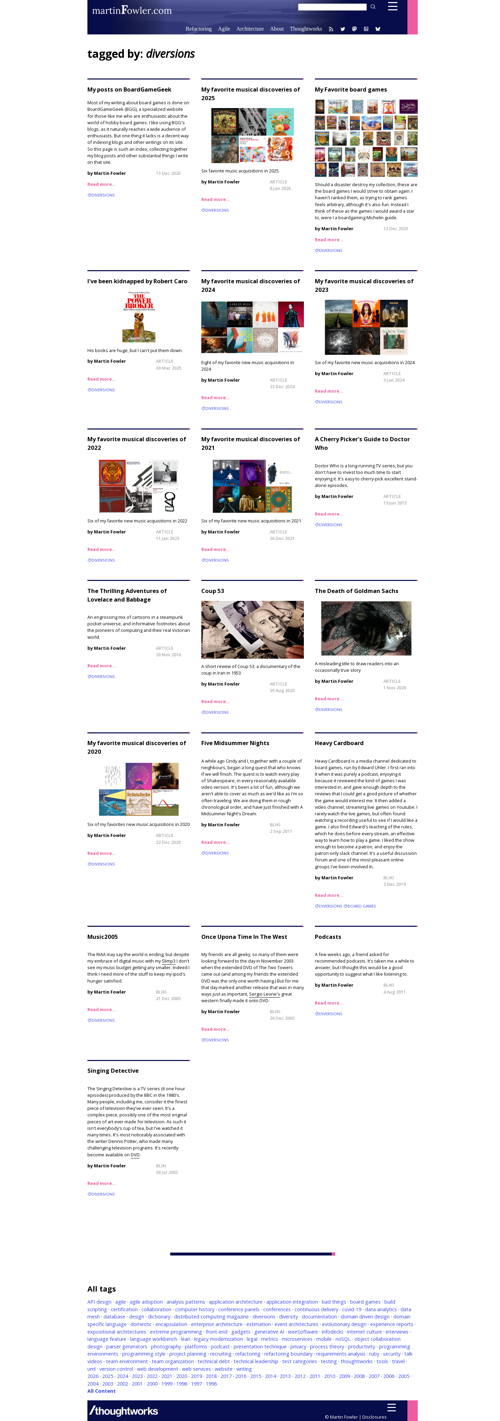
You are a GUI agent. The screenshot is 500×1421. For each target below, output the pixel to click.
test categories (299, 1361)
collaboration (156, 1309)
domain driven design (365, 1316)
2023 (137, 1376)
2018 (211, 1376)
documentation (319, 1316)
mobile (324, 1339)
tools (382, 1361)
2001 (137, 1383)
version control (116, 1369)
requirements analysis (340, 1353)
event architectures (296, 1324)
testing (329, 1361)
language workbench (153, 1339)
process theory (327, 1346)
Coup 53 (212, 591)
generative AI (269, 1331)
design (136, 1316)
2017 (226, 1376)
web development (157, 1369)
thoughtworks (357, 1361)
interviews (397, 1331)
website (224, 1369)
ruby (374, 1353)
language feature (106, 1339)
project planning (187, 1353)
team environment (127, 1361)
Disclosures (374, 1417)
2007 (374, 1376)
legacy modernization (218, 1339)
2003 (107, 1383)
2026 (92, 1376)
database (114, 1316)
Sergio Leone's (264, 994)
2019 (196, 1376)
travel (398, 1361)
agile (120, 1301)
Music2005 (102, 937)
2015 (255, 1376)
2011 (314, 1376)
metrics (269, 1339)
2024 (122, 1376)
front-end (216, 1331)
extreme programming (176, 1331)
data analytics (381, 1309)
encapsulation (171, 1324)
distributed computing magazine (211, 1316)
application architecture (236, 1301)
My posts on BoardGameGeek (129, 89)
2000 (152, 1383)
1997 (196, 1383)
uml (91, 1369)
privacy (298, 1346)
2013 (285, 1376)
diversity (288, 1316)
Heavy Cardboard (339, 743)
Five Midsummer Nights (235, 743)
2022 (152, 1376)
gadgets (241, 1331)
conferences (277, 1309)
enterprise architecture (217, 1324)
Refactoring (199, 29)
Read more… (101, 184)
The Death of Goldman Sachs (356, 591)
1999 (166, 1383)
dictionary (159, 1316)
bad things (334, 1301)
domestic (141, 1324)
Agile (224, 29)
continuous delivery (316, 1309)
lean (185, 1339)
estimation (258, 1324)
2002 (122, 1383)
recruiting (221, 1353)
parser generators (126, 1346)
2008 (359, 1376)
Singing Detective (113, 1070)
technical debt (214, 1361)
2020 (181, 1376)
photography (166, 1346)
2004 (92, 1383)
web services (196, 1369)
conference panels (238, 1309)
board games (362, 906)
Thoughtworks (306, 29)
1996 (211, 1383)
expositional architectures (116, 1331)
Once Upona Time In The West (244, 937)
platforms (196, 1346)
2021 (166, 1376)
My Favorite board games (351, 89)
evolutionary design (344, 1324)
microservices (297, 1339)
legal (252, 1339)
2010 (329, 1376)
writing (244, 1369)
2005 (403, 1376)
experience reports (391, 1324)
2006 (388, 1376)
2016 (240, 1376)
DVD (135, 1155)
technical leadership (256, 1361)
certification (124, 1309)
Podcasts (328, 937)
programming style (144, 1353)
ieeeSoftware (303, 1331)
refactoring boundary (288, 1353)
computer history (194, 1309)
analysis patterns (186, 1301)
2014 (270, 1376)
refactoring (247, 1353)
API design (99, 1301)
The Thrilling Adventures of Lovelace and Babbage (127, 595)
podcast (220, 1346)
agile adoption (146, 1301)
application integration (292, 1301)
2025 (107, 1376)
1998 (181, 1383)
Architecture (250, 29)
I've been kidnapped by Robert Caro (137, 281)
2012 (300, 1376)
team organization (173, 1361)
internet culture (364, 1331)
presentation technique (260, 1346)
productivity (361, 1346)
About (277, 29)
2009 (344, 1376)
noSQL (343, 1339)
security (392, 1353)
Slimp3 (168, 961)
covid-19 (351, 1309)
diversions (103, 195)
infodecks (332, 1331)
